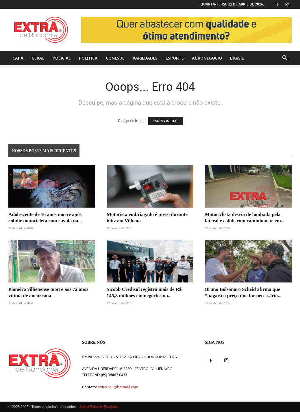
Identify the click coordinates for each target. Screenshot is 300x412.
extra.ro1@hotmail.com (118, 386)
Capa (17, 58)
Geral (38, 58)
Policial (62, 58)
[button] (285, 58)
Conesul (115, 58)
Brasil (237, 58)
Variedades (145, 58)
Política (88, 58)
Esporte (175, 58)
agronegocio (207, 58)
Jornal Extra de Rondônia (98, 407)
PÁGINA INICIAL (166, 121)
